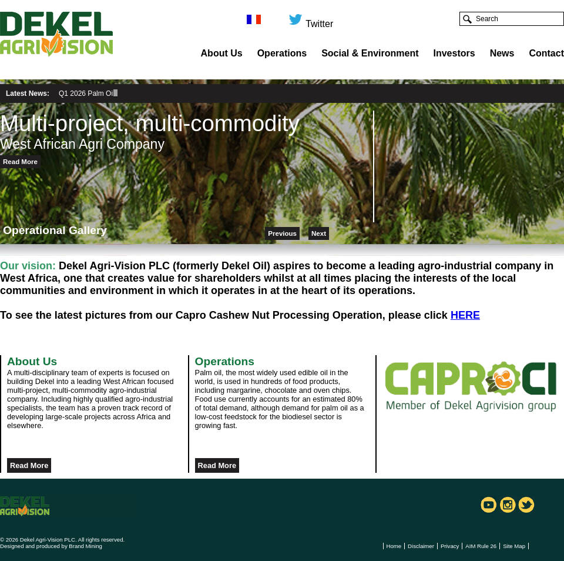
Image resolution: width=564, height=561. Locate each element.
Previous (282, 233)
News (502, 53)
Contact (546, 53)
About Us (222, 53)
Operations (282, 53)
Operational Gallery (55, 230)
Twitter (310, 19)
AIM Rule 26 (480, 546)
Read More (20, 161)
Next (318, 233)
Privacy (450, 546)
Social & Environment (369, 53)
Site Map (514, 546)
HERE (465, 315)
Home (394, 546)
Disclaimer (421, 546)
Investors (454, 53)
